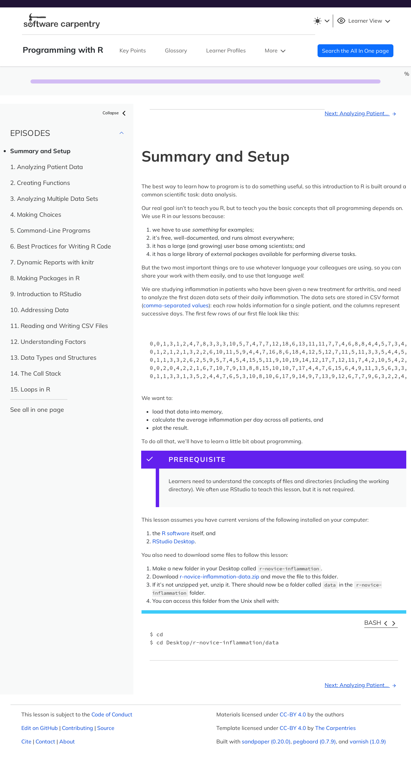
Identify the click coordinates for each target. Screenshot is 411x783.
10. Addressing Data (39, 310)
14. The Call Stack (35, 373)
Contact (45, 741)
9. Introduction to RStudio (45, 294)
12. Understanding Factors (48, 342)
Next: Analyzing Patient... (361, 113)
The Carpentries (335, 728)
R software (176, 533)
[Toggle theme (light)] (321, 21)
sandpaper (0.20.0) (266, 741)
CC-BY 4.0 (293, 714)
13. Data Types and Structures (53, 357)
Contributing (77, 728)
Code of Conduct (111, 714)
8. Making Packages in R (45, 278)
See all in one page (37, 409)
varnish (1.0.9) (368, 741)
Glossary (176, 50)
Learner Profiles (226, 50)
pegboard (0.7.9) (314, 741)
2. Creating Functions (40, 183)
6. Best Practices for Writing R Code (60, 246)
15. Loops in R (30, 389)
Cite (26, 741)
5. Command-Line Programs (50, 230)
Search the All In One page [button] (355, 50)
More (276, 51)
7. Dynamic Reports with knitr (52, 262)
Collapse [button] (115, 113)
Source (105, 728)
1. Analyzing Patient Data (46, 167)
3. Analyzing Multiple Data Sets (54, 199)
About (67, 741)
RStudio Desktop (173, 541)
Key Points (133, 50)
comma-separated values (176, 305)
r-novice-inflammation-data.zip (219, 576)
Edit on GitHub (39, 728)
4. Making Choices (35, 214)
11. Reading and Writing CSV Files (59, 326)
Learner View (364, 21)
